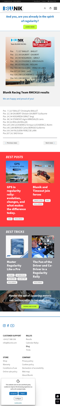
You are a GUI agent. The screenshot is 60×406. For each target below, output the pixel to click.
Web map (26, 371)
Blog (28, 346)
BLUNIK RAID (11, 279)
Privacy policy (27, 361)
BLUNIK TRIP (22, 279)
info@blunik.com (8, 1)
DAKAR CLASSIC (38, 200)
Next (54, 61)
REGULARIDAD (19, 219)
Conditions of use (10, 368)
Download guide (30, 306)
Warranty (6, 364)
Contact (44, 1)
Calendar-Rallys (32, 342)
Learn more (30, 27)
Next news (50, 143)
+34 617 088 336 (17, 1)
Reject (23, 393)
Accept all (14, 393)
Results (29, 339)
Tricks (28, 350)
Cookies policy (28, 364)
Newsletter (53, 1)
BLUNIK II (10, 275)
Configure (18, 398)
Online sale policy (10, 371)
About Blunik (37, 1)
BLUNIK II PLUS (21, 275)
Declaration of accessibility (33, 368)
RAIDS (9, 219)
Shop (5, 361)
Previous (6, 61)
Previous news (11, 143)
